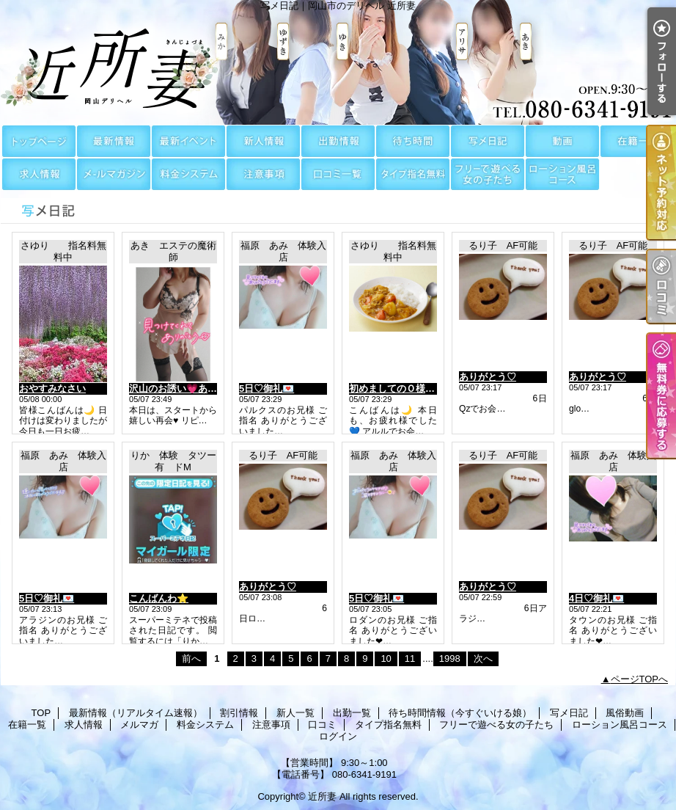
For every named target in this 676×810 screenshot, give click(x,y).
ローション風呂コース (562, 174)
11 (410, 658)
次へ (483, 658)
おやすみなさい (52, 388)
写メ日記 (487, 141)
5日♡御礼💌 (266, 388)
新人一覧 (263, 141)
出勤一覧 (338, 141)
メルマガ (113, 174)
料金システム (188, 174)
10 (386, 658)
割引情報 (188, 141)
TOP (38, 141)
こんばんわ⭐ (158, 598)
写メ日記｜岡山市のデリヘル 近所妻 (338, 62)
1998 (449, 658)
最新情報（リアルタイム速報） (113, 141)
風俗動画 (562, 141)
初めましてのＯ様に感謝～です (415, 388)
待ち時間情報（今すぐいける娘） (412, 141)
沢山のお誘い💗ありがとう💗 (193, 388)
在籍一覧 (637, 141)
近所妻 (322, 796)
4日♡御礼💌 (596, 598)
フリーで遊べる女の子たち (487, 174)
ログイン (338, 736)
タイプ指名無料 (412, 174)
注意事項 (263, 174)
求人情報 (38, 174)
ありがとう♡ (487, 376)
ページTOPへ (640, 679)
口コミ (338, 174)
